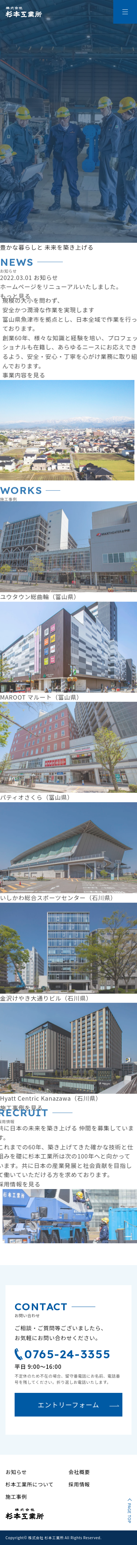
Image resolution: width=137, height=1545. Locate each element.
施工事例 (16, 1496)
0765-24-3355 (62, 1354)
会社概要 (79, 1471)
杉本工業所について (29, 1484)
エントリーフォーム (68, 1404)
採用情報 (79, 1484)
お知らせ (16, 1471)
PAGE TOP (130, 1513)
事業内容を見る (31, 375)
